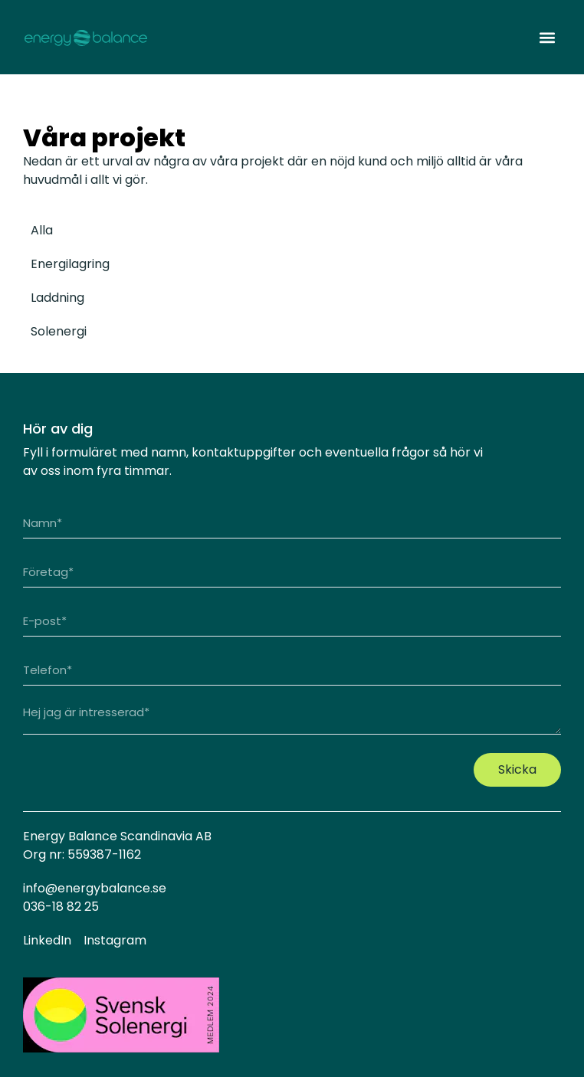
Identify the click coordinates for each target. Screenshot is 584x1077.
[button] (546, 37)
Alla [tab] (42, 230)
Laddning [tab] (57, 297)
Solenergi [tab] (59, 331)
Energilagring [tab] (70, 264)
